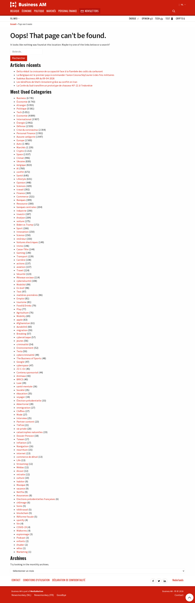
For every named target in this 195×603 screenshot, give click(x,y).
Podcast (21, 537)
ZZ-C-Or (21, 368)
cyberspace (23, 365)
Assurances (23, 495)
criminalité (23, 344)
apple (20, 319)
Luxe (19, 383)
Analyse (21, 217)
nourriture (22, 449)
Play (19, 309)
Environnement (25, 347)
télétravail (22, 509)
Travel (20, 270)
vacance (21, 488)
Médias (20, 467)
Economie (22, 115)
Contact (15, 580)
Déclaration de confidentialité (68, 580)
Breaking (21, 333)
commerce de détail (27, 456)
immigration (23, 407)
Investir (21, 214)
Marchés (51, 11)
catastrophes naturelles (30, 432)
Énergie (134, 18)
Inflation (21, 442)
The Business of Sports (29, 358)
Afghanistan (23, 323)
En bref (20, 287)
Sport (20, 228)
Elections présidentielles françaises (36, 499)
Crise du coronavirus (27, 129)
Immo (20, 245)
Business (21, 98)
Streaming (22, 463)
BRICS (20, 379)
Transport (22, 256)
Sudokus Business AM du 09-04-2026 (35, 78)
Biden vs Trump (25, 224)
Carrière (21, 259)
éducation (22, 393)
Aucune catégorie (26, 136)
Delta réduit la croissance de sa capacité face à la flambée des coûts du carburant (60, 71)
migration (22, 330)
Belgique (14, 11)
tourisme (21, 302)
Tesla (19, 351)
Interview (22, 418)
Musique (21, 484)
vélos (19, 548)
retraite (21, 474)
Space (20, 154)
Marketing (22, 551)
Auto (19, 143)
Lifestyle (21, 178)
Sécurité (21, 274)
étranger (21, 105)
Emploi (20, 298)
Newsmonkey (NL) (21, 595)
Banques (21, 200)
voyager (21, 396)
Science (21, 235)
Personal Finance (67, 11)
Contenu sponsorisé (27, 372)
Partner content (25, 421)
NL (183, 4)
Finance (21, 193)
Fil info (15, 19)
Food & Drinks (24, 305)
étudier (20, 544)
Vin (18, 523)
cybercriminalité (25, 354)
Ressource (22, 203)
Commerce (22, 196)
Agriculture (23, 312)
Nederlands (178, 580)
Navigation (23, 446)
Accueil (13, 24)
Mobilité (21, 284)
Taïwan (20, 439)
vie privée (22, 428)
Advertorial (23, 404)
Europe (20, 140)
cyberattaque (24, 337)
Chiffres (21, 411)
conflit (20, 171)
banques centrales (26, 207)
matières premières (27, 295)
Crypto (180, 18)
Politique (39, 11)
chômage (22, 502)
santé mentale (24, 386)
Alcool (20, 470)
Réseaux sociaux (25, 277)
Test (169, 18)
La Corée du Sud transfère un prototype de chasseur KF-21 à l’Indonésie (54, 85)
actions (21, 263)
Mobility (21, 316)
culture (20, 477)
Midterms (22, 530)
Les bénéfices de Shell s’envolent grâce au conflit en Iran (47, 81)
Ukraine (21, 161)
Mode (19, 414)
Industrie (21, 210)
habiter (21, 481)
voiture (20, 221)
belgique (21, 164)
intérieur (21, 238)
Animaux (21, 375)
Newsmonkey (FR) (44, 595)
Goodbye (61, 595)
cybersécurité (24, 280)
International (24, 119)
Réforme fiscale (25, 516)
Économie (27, 11)
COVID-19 (22, 527)
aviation (21, 266)
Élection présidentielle (29, 400)
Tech (159, 18)
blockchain (22, 513)
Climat (20, 157)
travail (20, 189)
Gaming (21, 252)
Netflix (20, 492)
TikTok (20, 425)
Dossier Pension (25, 435)
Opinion (147, 18)
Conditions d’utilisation (36, 580)
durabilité (22, 326)
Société (21, 390)
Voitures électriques (27, 242)
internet (21, 453)
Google (20, 361)
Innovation (23, 231)
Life (19, 460)
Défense (21, 126)
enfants (21, 541)
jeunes (20, 340)
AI (18, 168)
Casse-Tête (23, 249)
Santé (20, 175)
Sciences (21, 186)
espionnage (23, 534)
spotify (20, 520)
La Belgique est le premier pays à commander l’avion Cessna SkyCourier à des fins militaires (65, 74)
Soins (19, 506)
